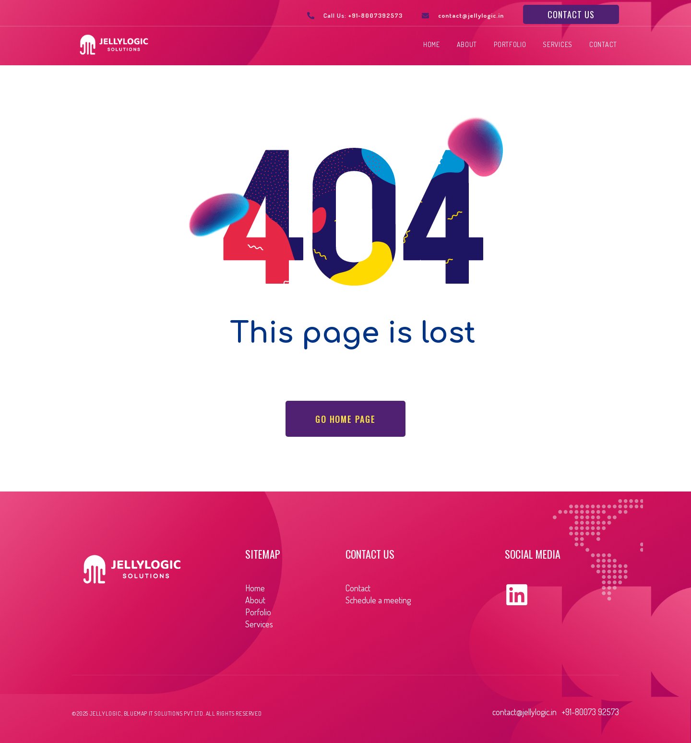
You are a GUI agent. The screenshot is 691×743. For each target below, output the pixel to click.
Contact (603, 44)
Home (431, 44)
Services (557, 44)
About (467, 44)
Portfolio (510, 44)
